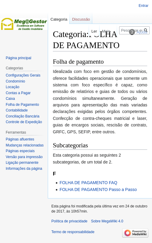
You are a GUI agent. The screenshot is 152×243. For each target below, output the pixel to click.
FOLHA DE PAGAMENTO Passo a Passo (98, 189)
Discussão (81, 19)
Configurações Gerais (23, 75)
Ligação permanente (22, 163)
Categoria (58, 19)
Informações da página (24, 168)
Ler (90, 31)
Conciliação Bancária (22, 116)
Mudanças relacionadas (25, 145)
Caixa (10, 99)
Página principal (18, 58)
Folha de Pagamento (22, 105)
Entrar (143, 6)
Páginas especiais (20, 151)
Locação (12, 87)
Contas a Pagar (18, 93)
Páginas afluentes (20, 139)
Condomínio (15, 81)
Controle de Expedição (24, 122)
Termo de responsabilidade (72, 232)
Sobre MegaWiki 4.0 (107, 221)
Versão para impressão (24, 157)
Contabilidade (16, 110)
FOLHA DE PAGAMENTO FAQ (88, 182)
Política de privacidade (69, 221)
